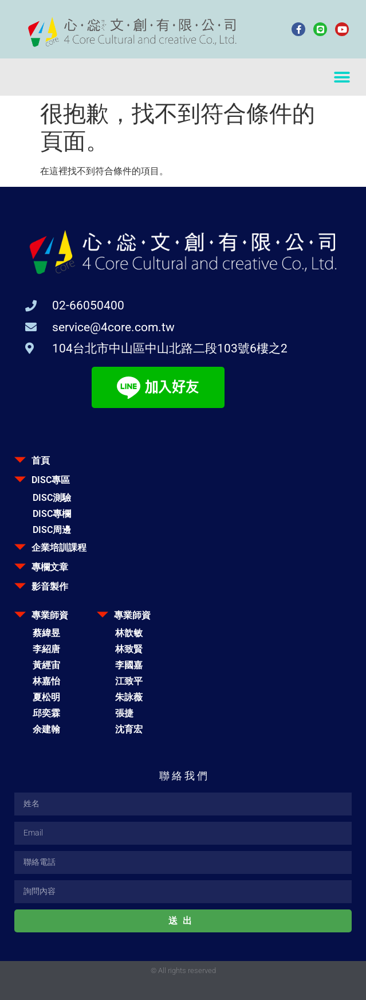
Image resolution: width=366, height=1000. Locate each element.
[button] (342, 77)
